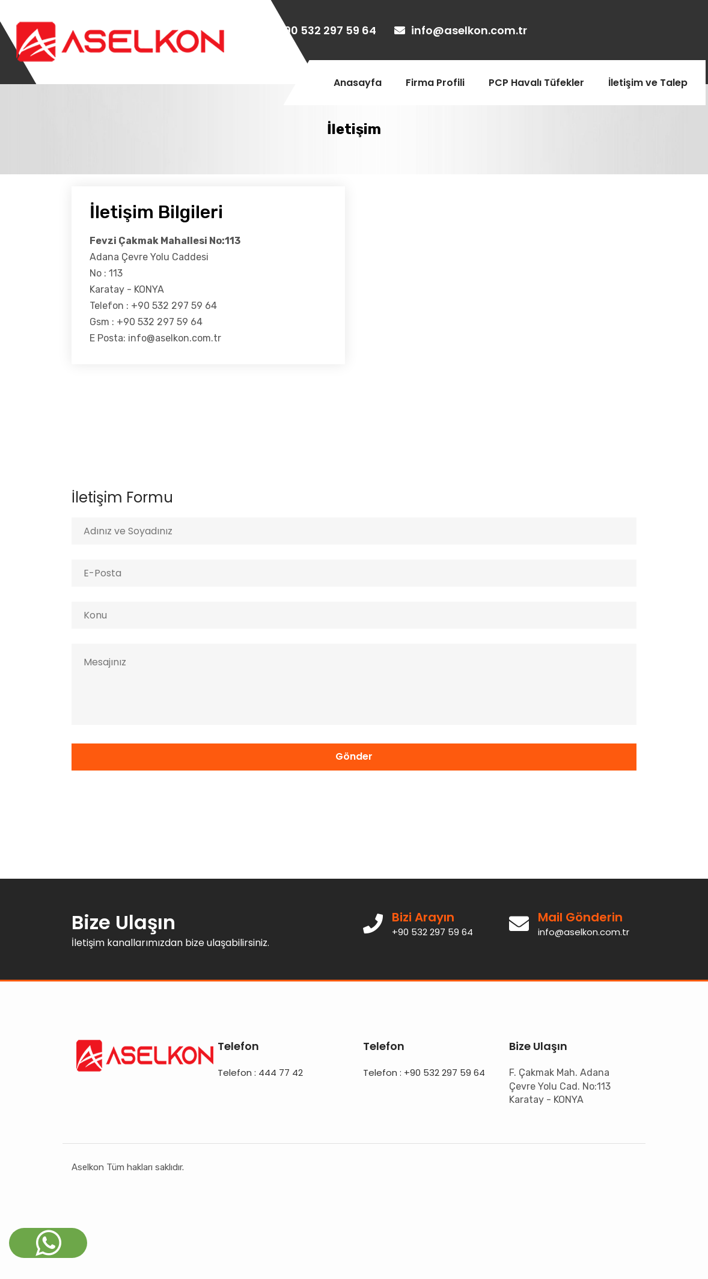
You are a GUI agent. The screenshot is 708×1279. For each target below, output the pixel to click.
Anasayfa (358, 83)
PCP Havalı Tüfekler (536, 83)
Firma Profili (435, 83)
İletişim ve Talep (648, 83)
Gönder (354, 756)
